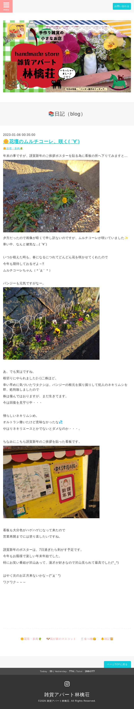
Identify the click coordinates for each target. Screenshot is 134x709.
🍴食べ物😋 (88, 638)
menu (6, 6)
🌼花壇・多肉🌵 (13, 148)
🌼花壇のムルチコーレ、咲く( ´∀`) (41, 141)
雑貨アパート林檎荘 (67, 694)
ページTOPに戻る (117, 664)
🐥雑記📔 (107, 638)
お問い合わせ (121, 6)
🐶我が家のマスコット (61, 638)
